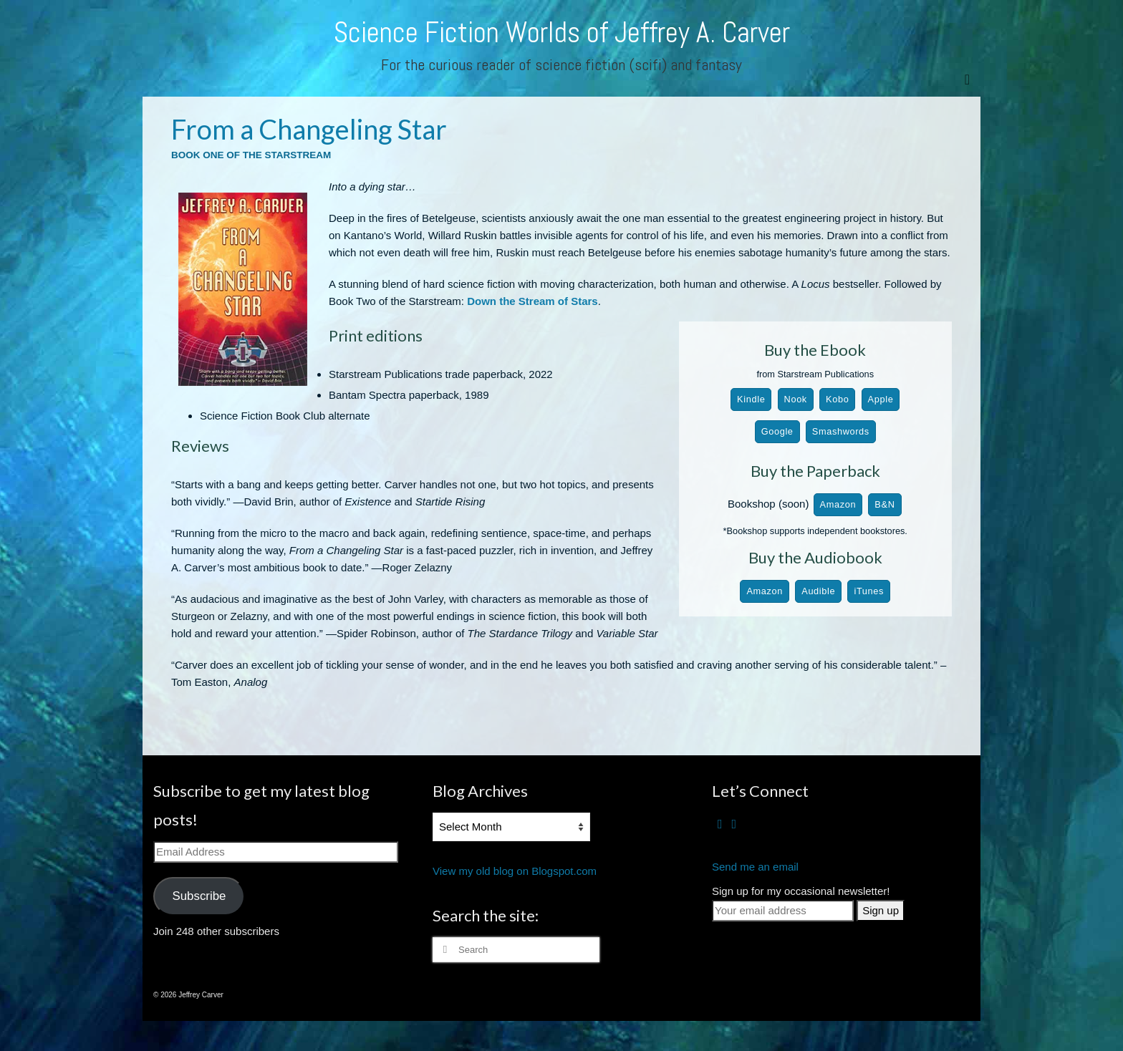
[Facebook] (720, 824)
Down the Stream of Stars (532, 301)
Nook (795, 399)
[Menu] (967, 79)
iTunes (869, 591)
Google (777, 431)
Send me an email (755, 867)
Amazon (838, 504)
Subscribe (199, 896)
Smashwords (840, 431)
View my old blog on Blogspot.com (515, 871)
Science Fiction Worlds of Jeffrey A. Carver (562, 32)
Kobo (837, 399)
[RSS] (734, 824)
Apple (881, 399)
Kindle (751, 399)
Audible (818, 591)
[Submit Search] (443, 949)
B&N (884, 504)
